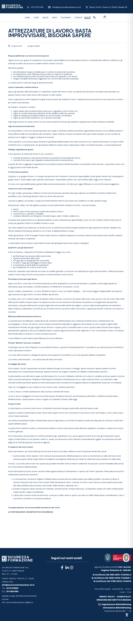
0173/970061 (12, 588)
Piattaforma (57, 287)
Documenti (66, 17)
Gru (77, 287)
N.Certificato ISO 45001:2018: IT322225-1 (111, 578)
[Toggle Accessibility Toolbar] (127, 615)
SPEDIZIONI (102, 600)
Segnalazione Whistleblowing (116, 604)
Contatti (78, 17)
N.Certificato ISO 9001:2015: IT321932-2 (112, 574)
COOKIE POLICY (124, 596)
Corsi (36, 17)
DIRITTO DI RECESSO (121, 600)
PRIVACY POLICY (107, 596)
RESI (110, 600)
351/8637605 (12, 591)
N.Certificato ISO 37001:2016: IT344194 (112, 581)
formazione (105, 184)
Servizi (45, 17)
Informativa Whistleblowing (117, 607)
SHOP (87, 17)
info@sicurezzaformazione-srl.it (66, 7)
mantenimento (96, 60)
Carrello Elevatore (42, 287)
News (54, 17)
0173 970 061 (37, 7)
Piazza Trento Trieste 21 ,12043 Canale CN (108, 7)
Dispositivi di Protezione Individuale (38, 252)
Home (27, 17)
